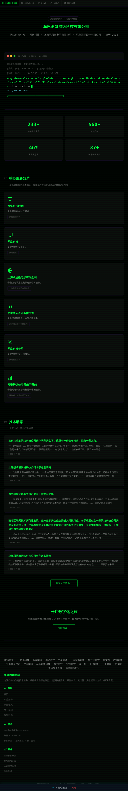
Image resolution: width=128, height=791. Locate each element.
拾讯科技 (24, 660)
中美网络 (28, 664)
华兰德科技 (94, 660)
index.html (9, 3)
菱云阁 (82, 664)
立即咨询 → (64, 628)
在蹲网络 (118, 660)
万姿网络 (37, 660)
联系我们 (8, 715)
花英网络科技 (43, 664)
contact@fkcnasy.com (16, 730)
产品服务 (8, 699)
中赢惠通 (62, 660)
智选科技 (71, 664)
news (42, 3)
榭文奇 (106, 660)
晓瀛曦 (118, 664)
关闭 (74, 787)
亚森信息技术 (13, 664)
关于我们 (8, 710)
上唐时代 (106, 664)
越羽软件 (58, 664)
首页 (6, 694)
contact (69, 3)
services (27, 3)
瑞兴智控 (50, 660)
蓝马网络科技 (73, 667)
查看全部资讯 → (64, 583)
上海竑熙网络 (78, 660)
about (54, 3)
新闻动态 (8, 704)
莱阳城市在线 (55, 667)
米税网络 (94, 664)
